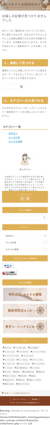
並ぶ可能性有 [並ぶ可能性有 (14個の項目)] (22, 368)
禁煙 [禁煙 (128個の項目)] (21, 380)
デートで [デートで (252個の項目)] (23, 360)
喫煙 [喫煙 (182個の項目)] (41, 372)
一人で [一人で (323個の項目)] (8, 368)
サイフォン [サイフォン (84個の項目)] (9, 360)
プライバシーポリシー (20, 399)
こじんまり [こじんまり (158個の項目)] (20, 348)
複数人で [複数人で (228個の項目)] (9, 384)
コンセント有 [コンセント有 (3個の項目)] (28, 356)
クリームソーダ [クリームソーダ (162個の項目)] (39, 352)
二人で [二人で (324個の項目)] (35, 368)
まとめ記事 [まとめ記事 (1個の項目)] (34, 348)
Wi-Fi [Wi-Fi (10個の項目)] (8, 348)
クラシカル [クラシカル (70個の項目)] (23, 352)
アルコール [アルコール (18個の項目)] (9, 352)
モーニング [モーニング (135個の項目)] (39, 364)
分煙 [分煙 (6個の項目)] (17, 372)
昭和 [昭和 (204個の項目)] (23, 376)
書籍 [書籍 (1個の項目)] (33, 376)
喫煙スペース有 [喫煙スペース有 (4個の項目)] (10, 376)
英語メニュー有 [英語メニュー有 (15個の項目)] (35, 380)
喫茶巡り (13, 133)
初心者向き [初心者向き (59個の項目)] (29, 372)
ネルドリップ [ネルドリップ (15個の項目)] (37, 360)
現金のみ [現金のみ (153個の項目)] (9, 380)
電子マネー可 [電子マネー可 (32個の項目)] (23, 384)
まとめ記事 (14, 137)
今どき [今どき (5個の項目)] (8, 372)
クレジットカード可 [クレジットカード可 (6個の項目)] (12, 356)
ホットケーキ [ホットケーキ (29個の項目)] (24, 364)
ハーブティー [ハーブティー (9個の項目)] (9, 364)
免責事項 (35, 399)
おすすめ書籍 (15, 141)
